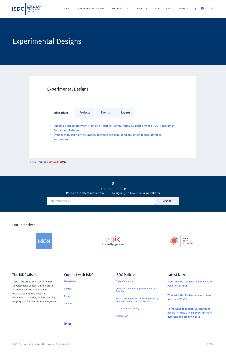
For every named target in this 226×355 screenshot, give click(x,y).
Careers (68, 303)
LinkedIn (54, 162)
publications (60, 112)
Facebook (43, 162)
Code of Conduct (124, 281)
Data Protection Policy (127, 308)
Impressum (122, 316)
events (105, 112)
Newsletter (70, 281)
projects (84, 112)
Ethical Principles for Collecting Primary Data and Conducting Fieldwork (137, 299)
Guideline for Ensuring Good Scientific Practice (136, 290)
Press (67, 296)
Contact (68, 288)
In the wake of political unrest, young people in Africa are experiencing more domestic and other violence (189, 312)
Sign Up (167, 201)
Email (63, 162)
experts (125, 112)
